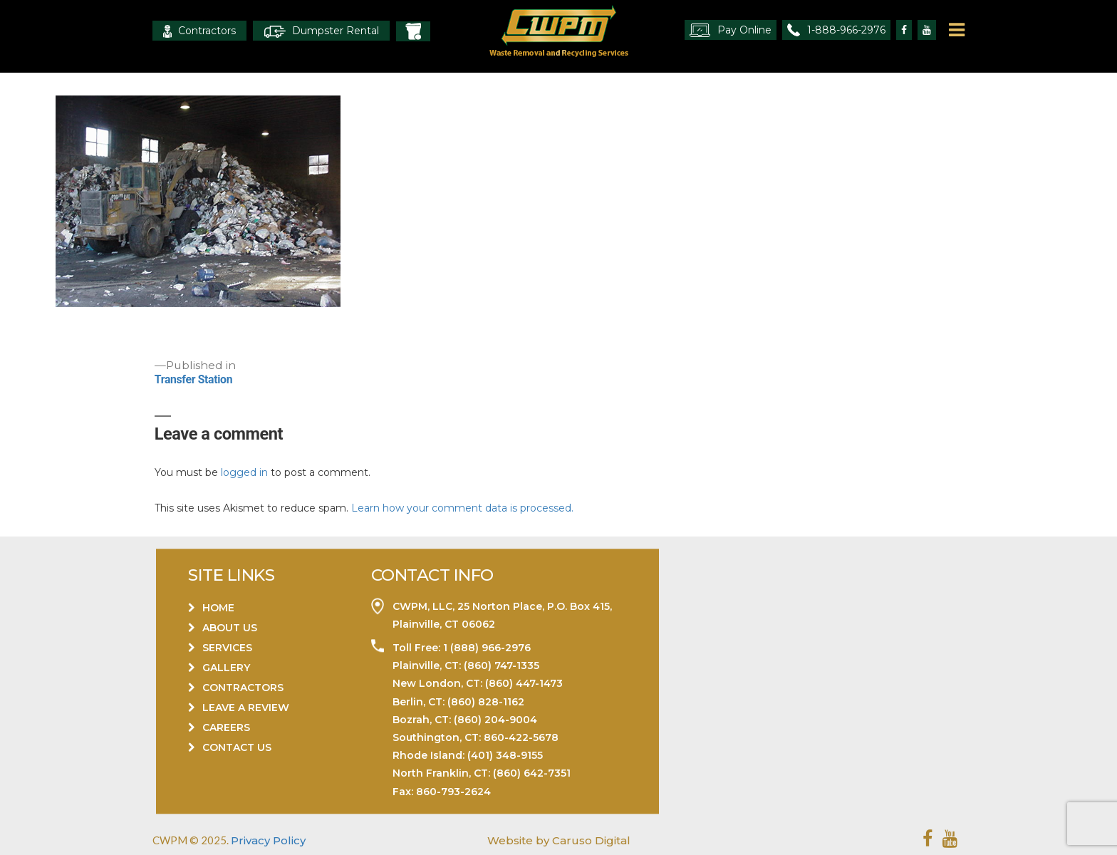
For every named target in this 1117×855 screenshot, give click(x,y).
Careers (226, 727)
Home (218, 607)
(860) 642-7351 (532, 773)
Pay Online (730, 30)
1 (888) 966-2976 (485, 647)
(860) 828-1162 (485, 701)
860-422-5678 (521, 737)
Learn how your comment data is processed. (462, 508)
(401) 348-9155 (505, 756)
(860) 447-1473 (524, 684)
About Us (229, 627)
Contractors (199, 31)
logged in (244, 472)
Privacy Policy (268, 840)
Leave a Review (245, 707)
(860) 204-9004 (495, 719)
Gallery (226, 667)
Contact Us (236, 747)
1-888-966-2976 (836, 30)
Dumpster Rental (321, 31)
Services (227, 647)
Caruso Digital (589, 840)
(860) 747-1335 (500, 666)
